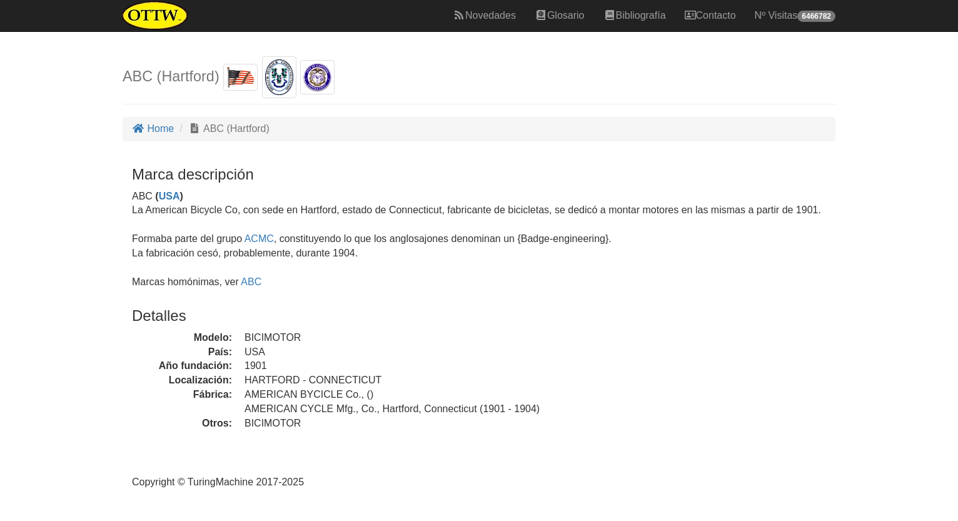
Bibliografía (634, 15)
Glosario (560, 15)
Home (153, 128)
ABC (251, 281)
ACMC (259, 238)
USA (169, 196)
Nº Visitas (795, 16)
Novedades (484, 15)
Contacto (710, 15)
